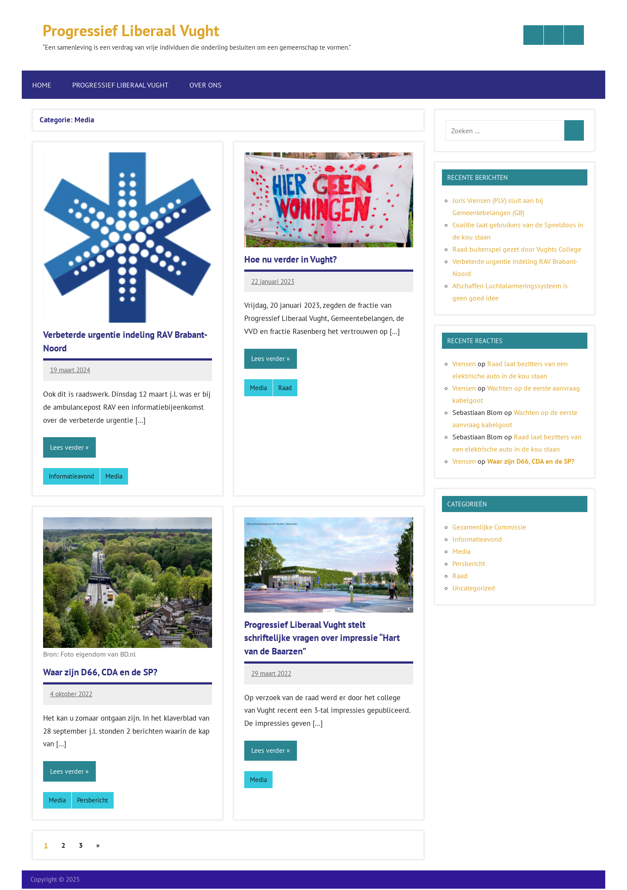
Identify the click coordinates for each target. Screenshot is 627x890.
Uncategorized (473, 587)
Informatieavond (71, 476)
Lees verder (67, 447)
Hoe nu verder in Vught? (294, 259)
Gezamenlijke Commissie (489, 527)
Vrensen (464, 363)
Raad (285, 388)
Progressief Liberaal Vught (140, 29)
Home (41, 85)
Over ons (209, 85)
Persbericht (92, 801)
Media (113, 476)
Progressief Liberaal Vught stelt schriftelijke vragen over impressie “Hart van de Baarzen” (327, 638)
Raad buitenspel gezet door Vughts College (516, 249)
